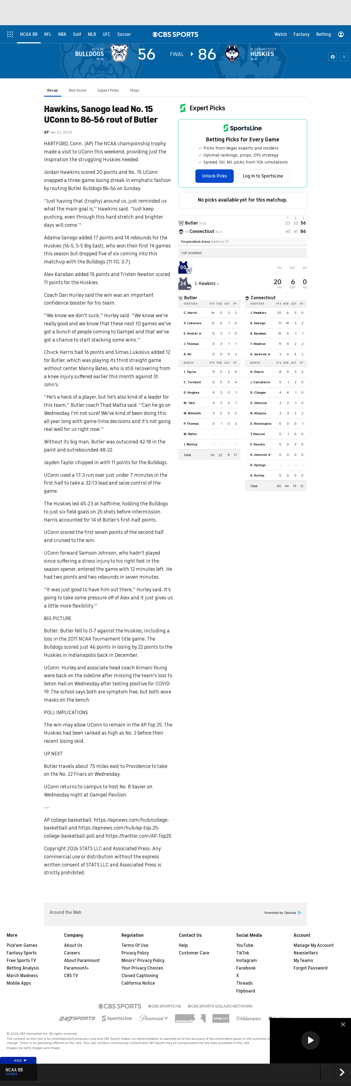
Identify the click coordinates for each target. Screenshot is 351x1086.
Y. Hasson (257, 434)
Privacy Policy (135, 953)
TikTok (242, 953)
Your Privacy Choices (142, 968)
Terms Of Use (134, 945)
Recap (52, 90)
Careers (72, 953)
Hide (20, 1060)
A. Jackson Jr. (260, 354)
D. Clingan (258, 392)
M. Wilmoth (192, 413)
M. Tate (189, 403)
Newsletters (306, 953)
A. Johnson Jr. (260, 454)
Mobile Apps (19, 983)
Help (183, 945)
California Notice (138, 983)
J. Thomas (191, 343)
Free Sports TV (21, 960)
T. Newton (258, 343)
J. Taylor (190, 371)
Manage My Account (314, 945)
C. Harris (190, 312)
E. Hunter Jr (193, 333)
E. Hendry (257, 444)
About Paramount (82, 960)
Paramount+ (76, 968)
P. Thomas (191, 423)
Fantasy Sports (22, 953)
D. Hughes (192, 392)
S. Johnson (258, 403)
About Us (73, 945)
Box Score (77, 90)
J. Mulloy (191, 444)
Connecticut (265, 49)
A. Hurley (257, 475)
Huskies (262, 54)
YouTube (244, 945)
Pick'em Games (22, 945)
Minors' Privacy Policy (143, 960)
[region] (310, 1041)
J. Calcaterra (260, 382)
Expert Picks (108, 90)
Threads (244, 983)
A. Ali (187, 354)
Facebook (246, 968)
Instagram (246, 960)
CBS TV (71, 975)
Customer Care (194, 953)
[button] (310, 1040)
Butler (98, 49)
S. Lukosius (193, 323)
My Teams (303, 960)
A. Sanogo (257, 323)
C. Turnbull (192, 382)
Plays (134, 90)
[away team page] (120, 53)
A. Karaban (258, 333)
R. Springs (258, 465)
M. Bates (190, 434)
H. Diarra (256, 371)
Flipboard (245, 991)
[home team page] (233, 53)
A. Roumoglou (261, 423)
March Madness (22, 975)
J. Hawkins (206, 283)
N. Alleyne (258, 413)
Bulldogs (89, 54)
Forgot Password (310, 968)
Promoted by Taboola (283, 913)
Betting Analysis (23, 968)
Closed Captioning (139, 975)
